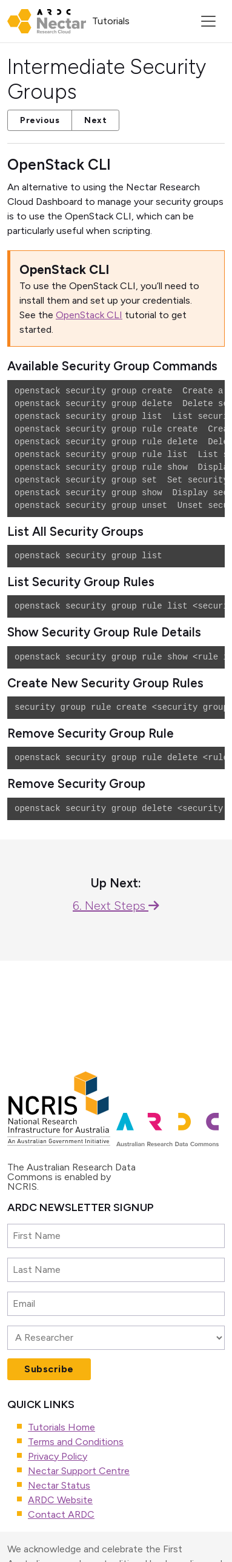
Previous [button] (39, 120)
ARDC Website (60, 1500)
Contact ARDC (61, 1514)
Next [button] (95, 120)
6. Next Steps (116, 905)
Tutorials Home (61, 1427)
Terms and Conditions (76, 1441)
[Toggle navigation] (208, 21)
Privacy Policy (57, 1456)
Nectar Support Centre (79, 1471)
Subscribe (49, 1369)
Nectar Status (59, 1485)
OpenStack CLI (89, 315)
